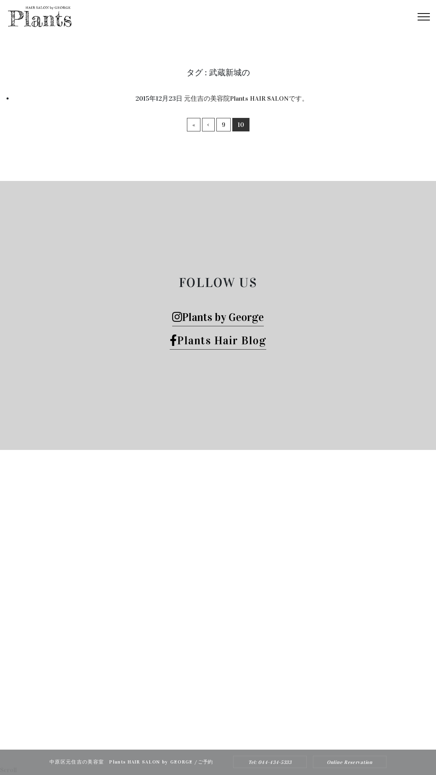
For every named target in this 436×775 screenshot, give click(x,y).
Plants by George (218, 317)
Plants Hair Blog (218, 340)
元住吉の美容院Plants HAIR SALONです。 (246, 98)
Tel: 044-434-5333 (270, 762)
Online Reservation (350, 762)
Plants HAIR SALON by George (207, 723)
